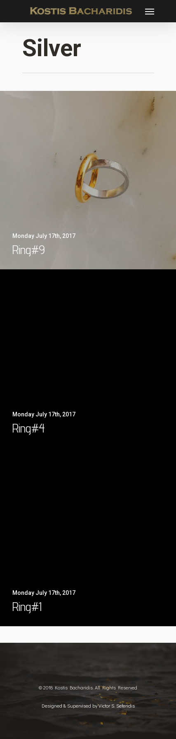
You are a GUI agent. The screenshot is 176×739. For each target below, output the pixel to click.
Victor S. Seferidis (117, 705)
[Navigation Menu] (149, 11)
